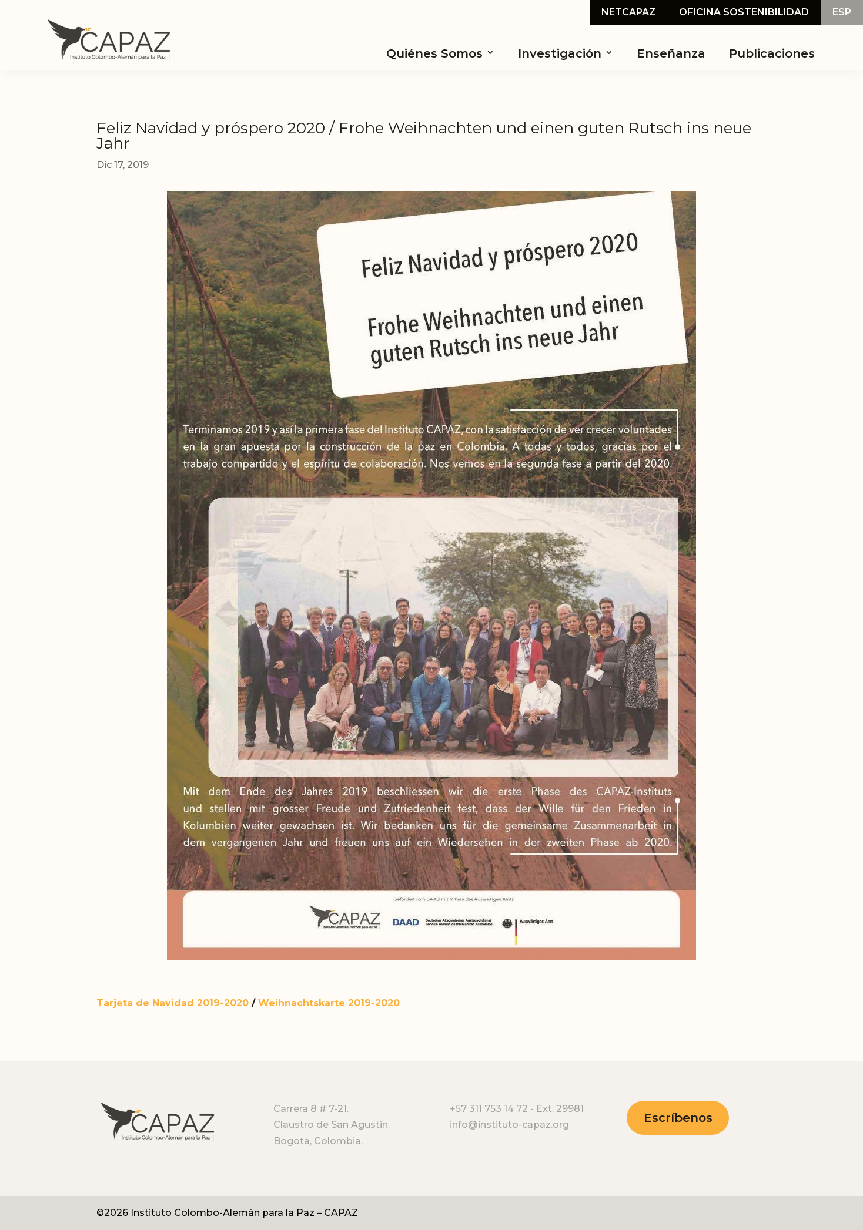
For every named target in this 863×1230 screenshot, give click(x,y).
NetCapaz (628, 13)
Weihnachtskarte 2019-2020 (329, 1003)
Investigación (559, 53)
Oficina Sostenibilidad (744, 13)
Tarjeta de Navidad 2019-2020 (172, 1003)
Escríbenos (678, 1118)
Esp (841, 13)
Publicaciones (772, 53)
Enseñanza (671, 53)
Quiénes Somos (434, 53)
